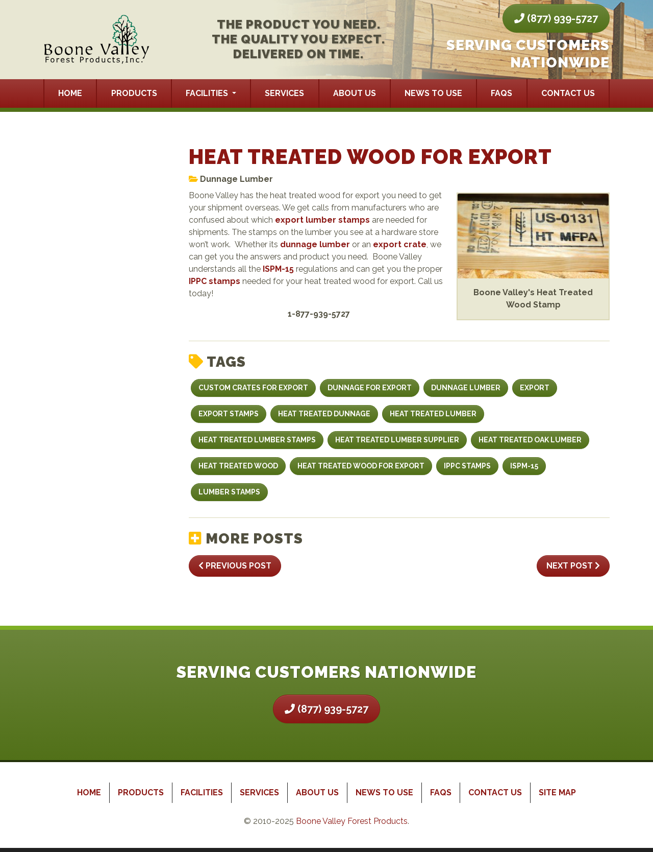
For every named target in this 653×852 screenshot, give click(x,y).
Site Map (557, 792)
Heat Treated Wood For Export (360, 466)
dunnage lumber (315, 244)
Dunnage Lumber (236, 179)
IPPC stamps (214, 281)
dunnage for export (370, 388)
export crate (399, 244)
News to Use (433, 93)
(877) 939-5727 (556, 18)
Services (284, 93)
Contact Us (568, 93)
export (534, 388)
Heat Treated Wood (238, 466)
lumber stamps (229, 492)
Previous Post (234, 566)
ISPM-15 (278, 269)
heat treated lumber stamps (257, 440)
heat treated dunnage (324, 414)
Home (70, 93)
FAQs (501, 93)
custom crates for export (253, 388)
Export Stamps (228, 414)
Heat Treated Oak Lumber (530, 440)
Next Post (573, 566)
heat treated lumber (433, 414)
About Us (354, 93)
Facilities (208, 93)
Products (134, 93)
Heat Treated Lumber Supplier (397, 440)
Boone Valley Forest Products (352, 821)
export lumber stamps (322, 220)
